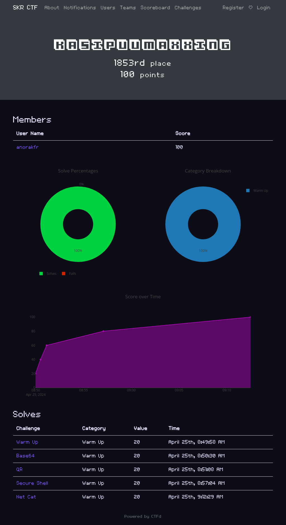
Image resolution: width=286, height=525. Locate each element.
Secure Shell (32, 483)
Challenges (188, 7)
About (52, 7)
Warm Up (27, 442)
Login (264, 7)
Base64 (25, 455)
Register (233, 7)
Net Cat (26, 497)
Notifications (80, 7)
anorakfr (27, 147)
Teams (128, 7)
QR (19, 469)
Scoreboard (155, 7)
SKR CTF (25, 7)
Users (108, 7)
